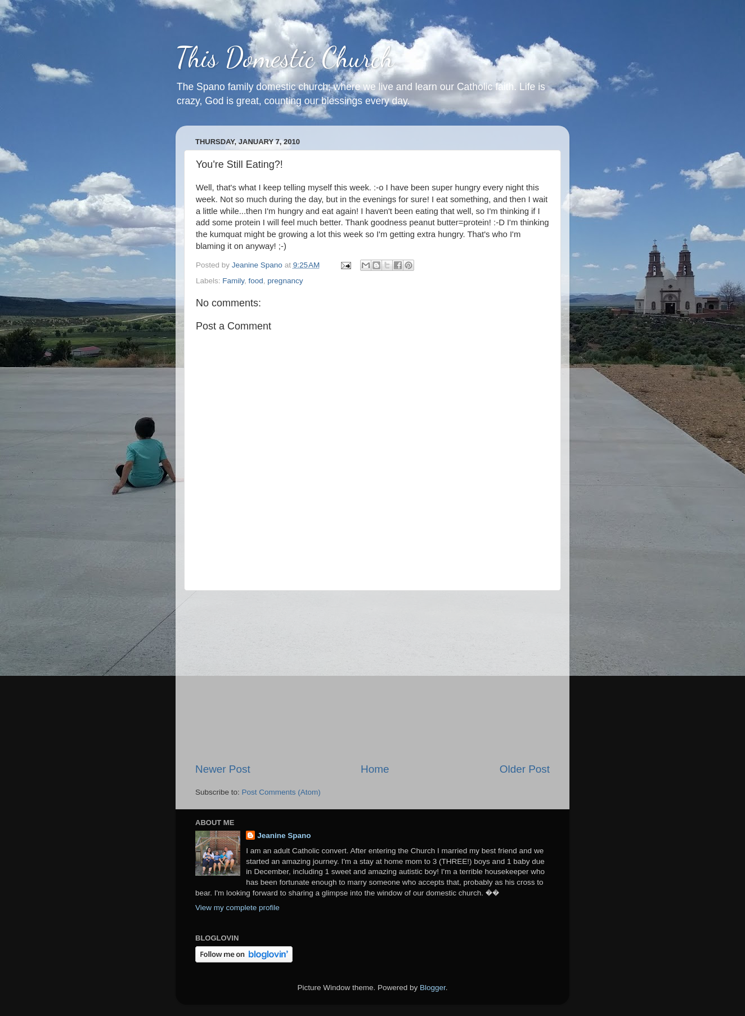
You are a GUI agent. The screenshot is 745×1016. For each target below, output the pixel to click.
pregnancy (285, 281)
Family (233, 281)
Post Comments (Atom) (281, 792)
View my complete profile (237, 907)
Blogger (433, 987)
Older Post (525, 769)
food (256, 281)
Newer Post (222, 769)
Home (375, 769)
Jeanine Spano (284, 835)
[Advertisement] (372, 676)
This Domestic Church (285, 57)
